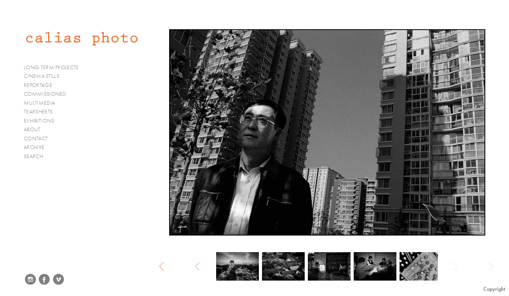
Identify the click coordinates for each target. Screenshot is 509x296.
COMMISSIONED (48, 94)
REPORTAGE (41, 85)
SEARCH (33, 156)
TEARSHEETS (38, 112)
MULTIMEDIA (43, 103)
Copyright (494, 289)
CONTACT (36, 138)
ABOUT (32, 129)
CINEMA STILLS (45, 76)
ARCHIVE (34, 147)
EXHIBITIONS (39, 121)
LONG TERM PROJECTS (54, 67)
